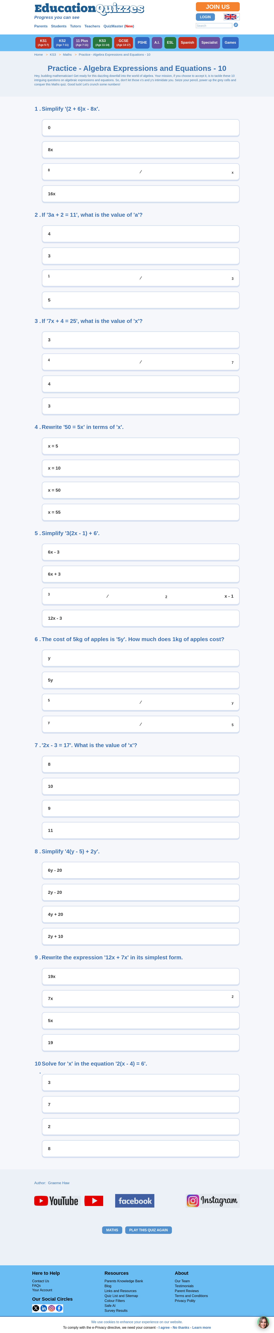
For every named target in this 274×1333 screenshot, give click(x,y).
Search (236, 25)
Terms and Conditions (191, 1296)
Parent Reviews (187, 1291)
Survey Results (116, 1310)
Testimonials (184, 1286)
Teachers (92, 26)
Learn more (201, 1327)
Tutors (75, 26)
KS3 (53, 54)
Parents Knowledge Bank (123, 1281)
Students (59, 26)
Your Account (42, 1290)
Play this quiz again (148, 1230)
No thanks (181, 1327)
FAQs (36, 1285)
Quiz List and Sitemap (121, 1296)
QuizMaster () (119, 26)
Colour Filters (114, 1301)
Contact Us (40, 1281)
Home (38, 54)
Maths (67, 54)
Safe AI (110, 1306)
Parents (41, 26)
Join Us (218, 6)
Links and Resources (120, 1291)
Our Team (182, 1281)
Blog (107, 1286)
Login (205, 17)
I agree (164, 1327)
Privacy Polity (185, 1301)
